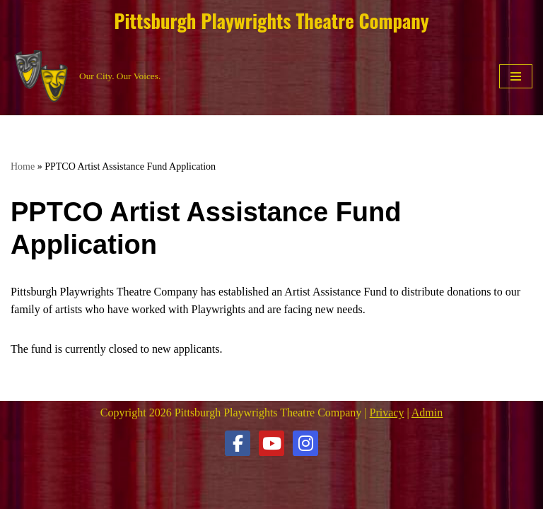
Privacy (387, 412)
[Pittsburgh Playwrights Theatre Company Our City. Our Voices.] (85, 76)
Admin (427, 412)
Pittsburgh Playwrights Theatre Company (271, 20)
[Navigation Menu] (515, 76)
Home (23, 166)
